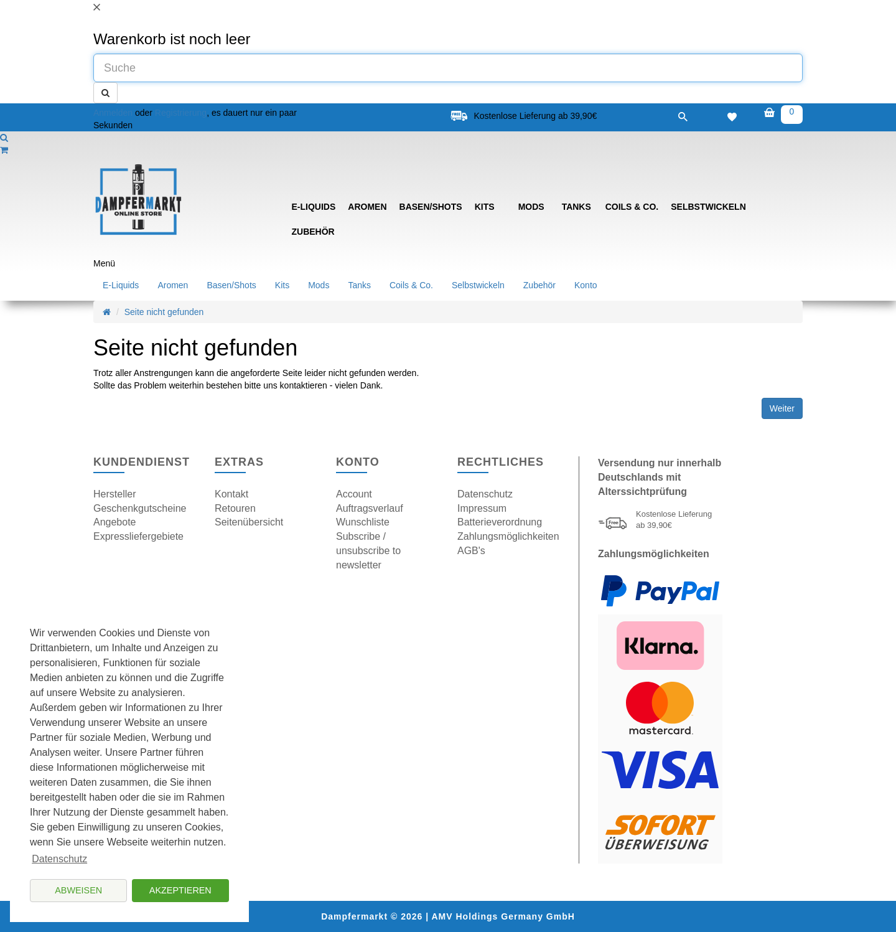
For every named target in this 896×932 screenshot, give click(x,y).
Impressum (481, 508)
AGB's (471, 550)
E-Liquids (314, 207)
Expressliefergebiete (138, 536)
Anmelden (113, 113)
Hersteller (114, 494)
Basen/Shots (430, 207)
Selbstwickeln (708, 207)
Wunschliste (363, 522)
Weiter (782, 408)
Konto (585, 285)
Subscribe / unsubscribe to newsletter (368, 550)
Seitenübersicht (249, 522)
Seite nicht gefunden (164, 312)
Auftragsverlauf (369, 508)
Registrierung (181, 113)
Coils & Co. (632, 207)
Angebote (114, 522)
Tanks (576, 207)
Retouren (235, 508)
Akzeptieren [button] (180, 890)
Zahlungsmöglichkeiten (508, 536)
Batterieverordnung (499, 522)
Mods (531, 207)
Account (354, 494)
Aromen (367, 207)
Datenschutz (485, 494)
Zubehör (313, 232)
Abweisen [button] (78, 890)
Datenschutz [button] (59, 859)
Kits (485, 207)
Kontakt (231, 494)
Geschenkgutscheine (139, 508)
